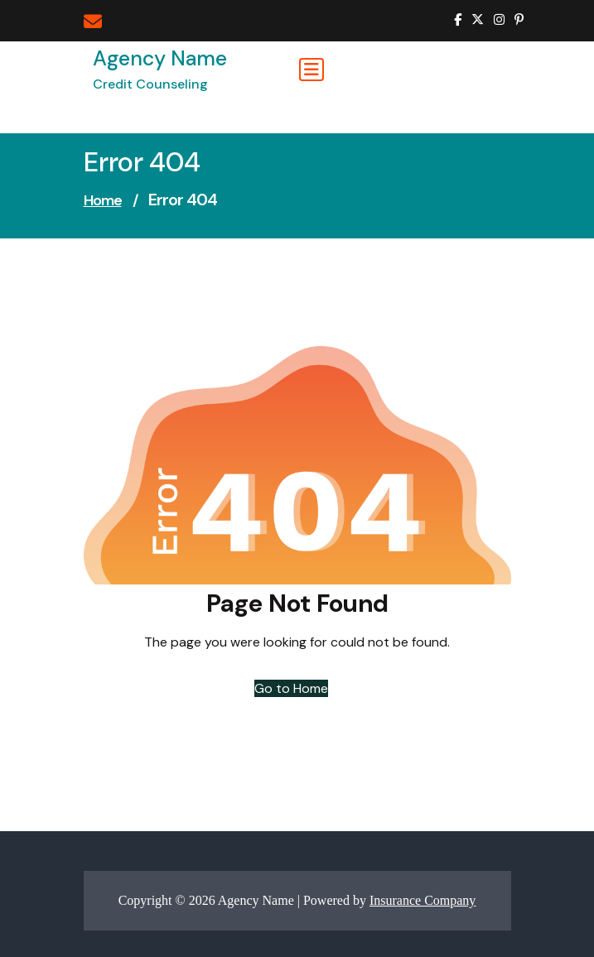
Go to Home (291, 688)
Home (103, 200)
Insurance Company (422, 900)
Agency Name (160, 58)
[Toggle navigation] (311, 69)
